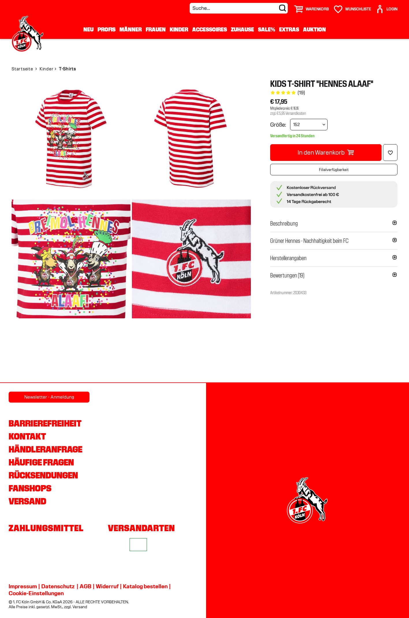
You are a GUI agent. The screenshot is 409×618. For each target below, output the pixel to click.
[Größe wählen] (309, 124)
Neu (88, 29)
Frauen (156, 29)
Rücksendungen (43, 475)
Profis (106, 29)
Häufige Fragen (41, 462)
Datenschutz (57, 586)
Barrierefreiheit (45, 423)
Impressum (23, 586)
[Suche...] (239, 8)
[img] (71, 138)
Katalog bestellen (145, 586)
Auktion (314, 29)
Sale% (266, 29)
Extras (289, 29)
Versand (27, 501)
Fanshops (30, 488)
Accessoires (209, 29)
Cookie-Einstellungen (36, 593)
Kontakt (27, 436)
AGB (85, 586)
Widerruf (107, 586)
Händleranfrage (45, 449)
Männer (130, 29)
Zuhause (242, 29)
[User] (386, 7)
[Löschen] (390, 152)
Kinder (179, 29)
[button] (333, 223)
